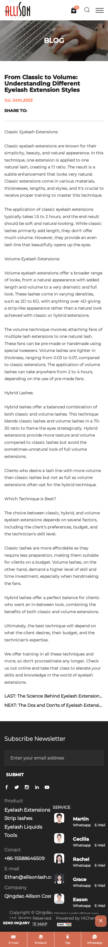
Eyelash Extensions (27, 810)
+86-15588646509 (24, 858)
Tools (10, 835)
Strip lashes (18, 818)
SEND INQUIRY (16, 923)
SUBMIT (15, 774)
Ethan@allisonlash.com (31, 877)
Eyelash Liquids (23, 827)
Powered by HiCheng (77, 918)
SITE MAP (37, 924)
